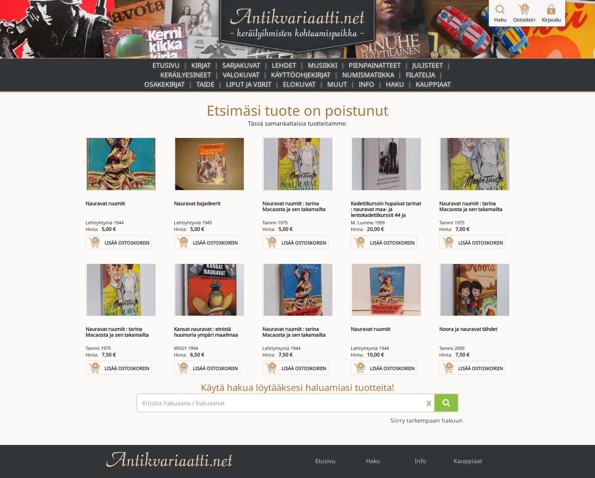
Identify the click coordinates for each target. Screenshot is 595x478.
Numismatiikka (368, 74)
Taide (205, 84)
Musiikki (322, 65)
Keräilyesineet (185, 74)
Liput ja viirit (248, 84)
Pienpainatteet (375, 65)
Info (366, 84)
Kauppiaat (433, 84)
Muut (337, 84)
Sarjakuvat (241, 65)
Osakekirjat (164, 84)
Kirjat (201, 65)
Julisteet (427, 65)
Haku (395, 84)
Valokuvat (241, 74)
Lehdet (284, 65)
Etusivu (166, 65)
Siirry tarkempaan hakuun (426, 420)
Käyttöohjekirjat (301, 74)
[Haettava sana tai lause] (297, 402)
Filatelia (420, 74)
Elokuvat (299, 84)
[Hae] (446, 402)
